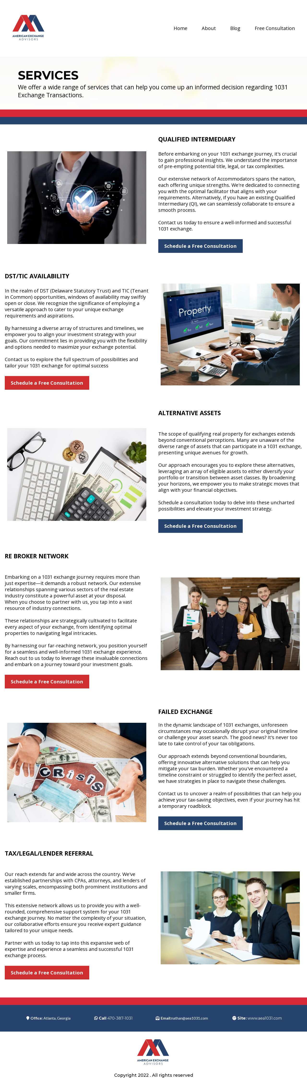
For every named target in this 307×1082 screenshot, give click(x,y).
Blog (235, 28)
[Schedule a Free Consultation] (200, 246)
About (209, 28)
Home (180, 28)
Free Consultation (275, 28)
